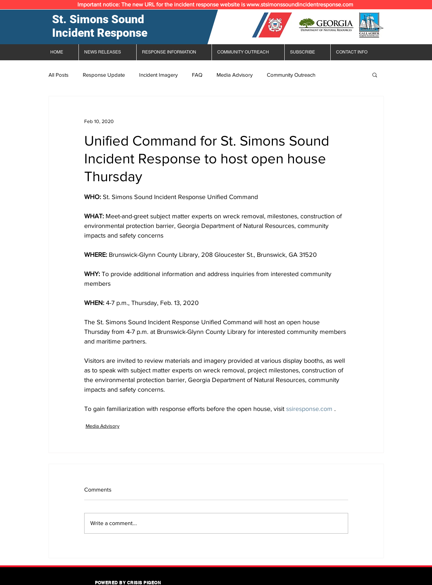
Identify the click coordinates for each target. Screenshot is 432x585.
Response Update (104, 75)
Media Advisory (235, 75)
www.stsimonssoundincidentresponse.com (300, 4)
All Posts (58, 75)
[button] (374, 74)
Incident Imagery (158, 75)
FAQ (197, 75)
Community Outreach (291, 75)
